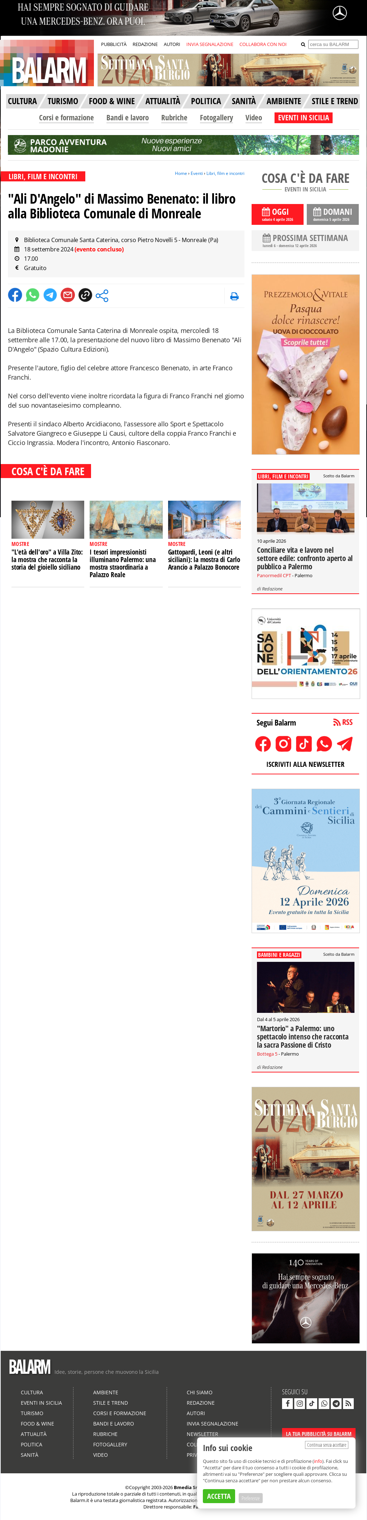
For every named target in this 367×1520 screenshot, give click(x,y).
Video (254, 117)
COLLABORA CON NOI (263, 44)
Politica (31, 1444)
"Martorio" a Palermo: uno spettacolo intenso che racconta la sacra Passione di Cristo (303, 1036)
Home (181, 173)
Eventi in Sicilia (41, 1402)
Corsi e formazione (66, 117)
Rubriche (174, 117)
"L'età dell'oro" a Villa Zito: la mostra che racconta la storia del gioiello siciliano (47, 559)
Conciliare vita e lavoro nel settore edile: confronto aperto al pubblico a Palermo (305, 558)
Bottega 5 (267, 1054)
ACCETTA (219, 1496)
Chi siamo (200, 1392)
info (318, 1461)
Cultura (32, 1392)
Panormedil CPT (274, 575)
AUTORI (172, 44)
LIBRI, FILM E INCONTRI (43, 176)
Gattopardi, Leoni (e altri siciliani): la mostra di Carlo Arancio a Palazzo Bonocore (204, 559)
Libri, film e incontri (225, 173)
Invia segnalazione (212, 1423)
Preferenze (251, 1498)
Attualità (34, 1434)
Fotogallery (216, 117)
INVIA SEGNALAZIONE (209, 44)
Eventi (197, 173)
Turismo (32, 1413)
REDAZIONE (145, 44)
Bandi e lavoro (127, 117)
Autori (196, 1413)
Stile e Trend (110, 1402)
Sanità (29, 1454)
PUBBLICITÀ (114, 44)
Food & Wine (37, 1423)
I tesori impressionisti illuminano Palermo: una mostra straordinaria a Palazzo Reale (123, 563)
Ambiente (105, 1392)
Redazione (272, 588)
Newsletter (202, 1434)
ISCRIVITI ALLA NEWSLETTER (305, 764)
